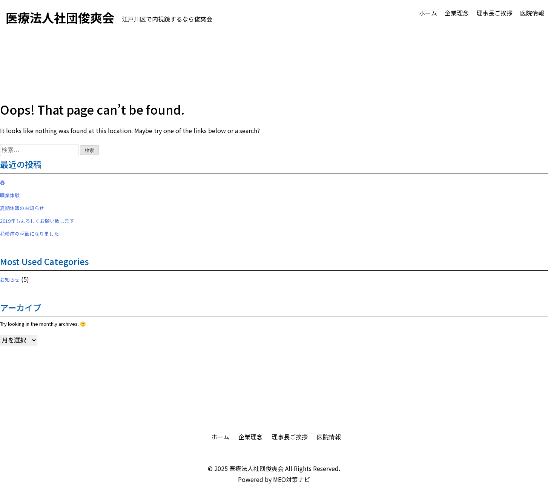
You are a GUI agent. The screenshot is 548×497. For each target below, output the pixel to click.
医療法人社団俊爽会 (256, 468)
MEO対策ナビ (291, 479)
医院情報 (532, 12)
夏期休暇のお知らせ (22, 208)
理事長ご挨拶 (494, 12)
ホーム (428, 12)
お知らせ (10, 279)
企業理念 (457, 12)
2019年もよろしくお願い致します (37, 220)
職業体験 (10, 195)
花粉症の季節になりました (29, 233)
